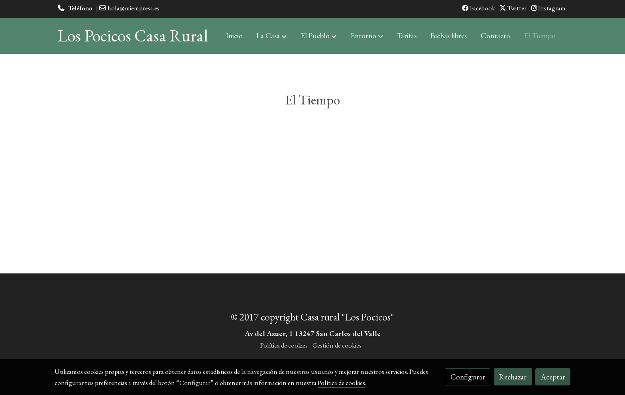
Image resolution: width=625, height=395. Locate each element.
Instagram (548, 8)
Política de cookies (284, 345)
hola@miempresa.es (133, 8)
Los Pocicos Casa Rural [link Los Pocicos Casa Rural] (133, 36)
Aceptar (553, 377)
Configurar (467, 377)
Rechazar (513, 377)
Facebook (478, 8)
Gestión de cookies (337, 345)
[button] (271, 36)
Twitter (513, 8)
